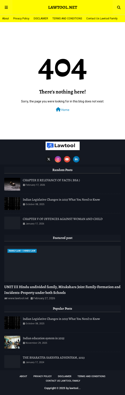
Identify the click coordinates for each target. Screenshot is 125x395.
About (5, 18)
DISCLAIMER (41, 18)
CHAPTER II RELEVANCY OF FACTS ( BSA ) (51, 180)
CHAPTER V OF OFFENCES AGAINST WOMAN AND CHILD (63, 219)
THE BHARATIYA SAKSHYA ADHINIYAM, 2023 (54, 357)
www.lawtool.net (18, 298)
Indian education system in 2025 (43, 338)
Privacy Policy (21, 18)
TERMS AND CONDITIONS (67, 18)
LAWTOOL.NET (62, 7)
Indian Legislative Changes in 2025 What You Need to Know (61, 199)
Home (62, 109)
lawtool (73, 388)
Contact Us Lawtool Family (102, 18)
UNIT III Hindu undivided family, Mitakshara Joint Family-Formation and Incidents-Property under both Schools (62, 289)
